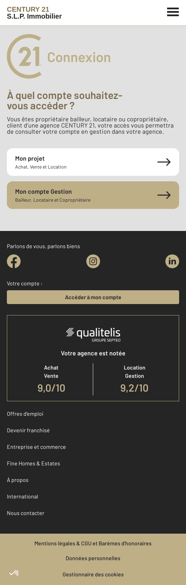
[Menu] (173, 11)
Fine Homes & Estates (33, 463)
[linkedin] (172, 261)
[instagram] (93, 261)
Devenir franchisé (28, 430)
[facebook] (14, 261)
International (22, 496)
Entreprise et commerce (36, 446)
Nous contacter (25, 513)
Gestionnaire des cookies (93, 574)
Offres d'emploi (25, 413)
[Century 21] (34, 13)
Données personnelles (93, 558)
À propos (18, 479)
